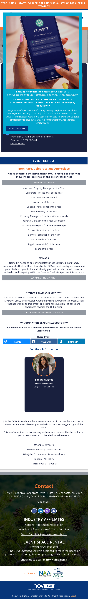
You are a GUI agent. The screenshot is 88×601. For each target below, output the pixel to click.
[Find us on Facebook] (34, 513)
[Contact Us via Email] (54, 513)
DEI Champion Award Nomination (44, 312)
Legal (73, 598)
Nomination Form (44, 182)
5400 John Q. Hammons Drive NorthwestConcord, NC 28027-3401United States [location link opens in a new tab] (31, 140)
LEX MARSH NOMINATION (44, 278)
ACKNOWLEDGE (17, 128)
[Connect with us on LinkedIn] (40, 513)
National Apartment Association (44, 527)
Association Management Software (44, 589)
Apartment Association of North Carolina (44, 531)
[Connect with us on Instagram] (47, 513)
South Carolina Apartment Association (44, 536)
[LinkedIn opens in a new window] (71, 342)
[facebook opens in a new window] (44, 342)
